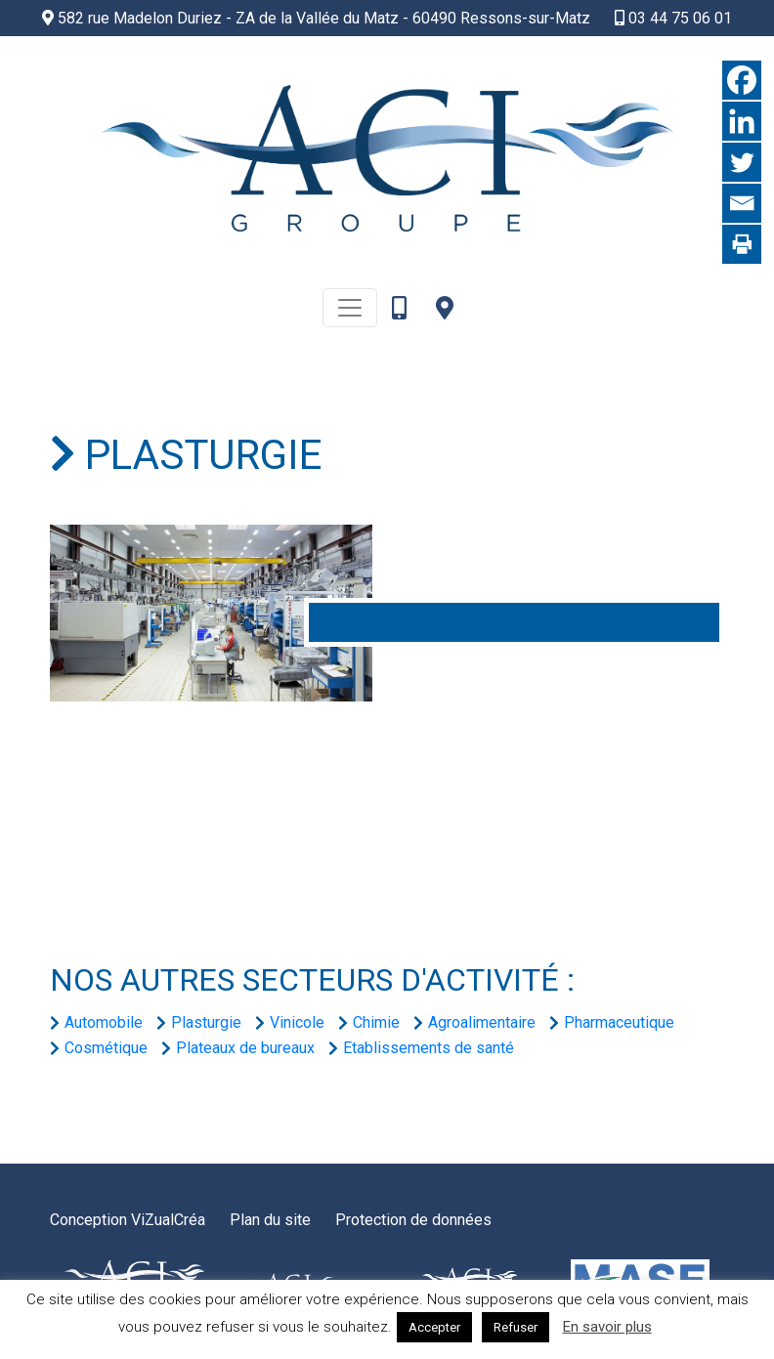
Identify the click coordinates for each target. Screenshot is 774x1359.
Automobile (103, 1023)
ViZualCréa (168, 1219)
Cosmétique (106, 1048)
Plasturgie (206, 1023)
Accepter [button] (434, 1327)
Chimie (376, 1023)
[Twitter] (741, 162)
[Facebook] (741, 80)
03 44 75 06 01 (673, 18)
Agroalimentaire (482, 1023)
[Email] (741, 203)
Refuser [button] (516, 1327)
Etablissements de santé (428, 1048)
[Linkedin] (741, 121)
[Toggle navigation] (349, 307)
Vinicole (297, 1023)
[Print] (741, 244)
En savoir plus (607, 1327)
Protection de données (413, 1219)
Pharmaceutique (619, 1023)
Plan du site (270, 1219)
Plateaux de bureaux (245, 1048)
